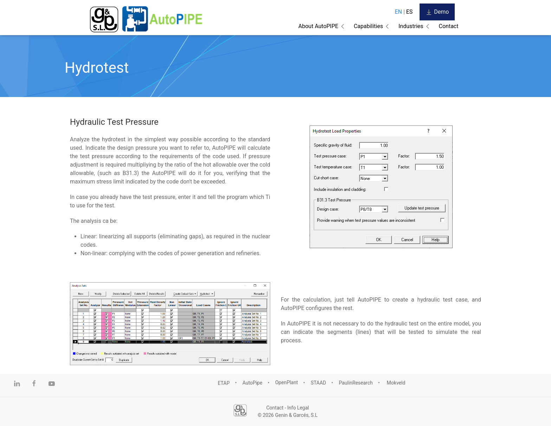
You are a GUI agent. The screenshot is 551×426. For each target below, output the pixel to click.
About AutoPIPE (318, 26)
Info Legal (298, 408)
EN (398, 11)
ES (409, 11)
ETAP (224, 383)
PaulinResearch (356, 383)
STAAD (318, 383)
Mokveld (395, 383)
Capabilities (368, 26)
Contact (449, 26)
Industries (410, 26)
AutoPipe (252, 383)
